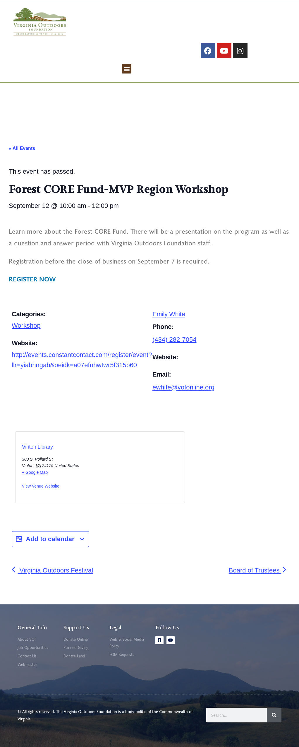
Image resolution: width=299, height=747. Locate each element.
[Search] (274, 715)
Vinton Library (37, 447)
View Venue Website (40, 486)
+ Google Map (35, 472)
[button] (126, 68)
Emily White (168, 314)
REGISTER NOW (32, 278)
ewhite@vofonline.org (183, 387)
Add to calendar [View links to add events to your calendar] (50, 539)
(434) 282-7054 (174, 339)
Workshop (26, 325)
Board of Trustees (258, 570)
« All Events (22, 148)
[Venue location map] (125, 469)
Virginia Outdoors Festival (52, 570)
